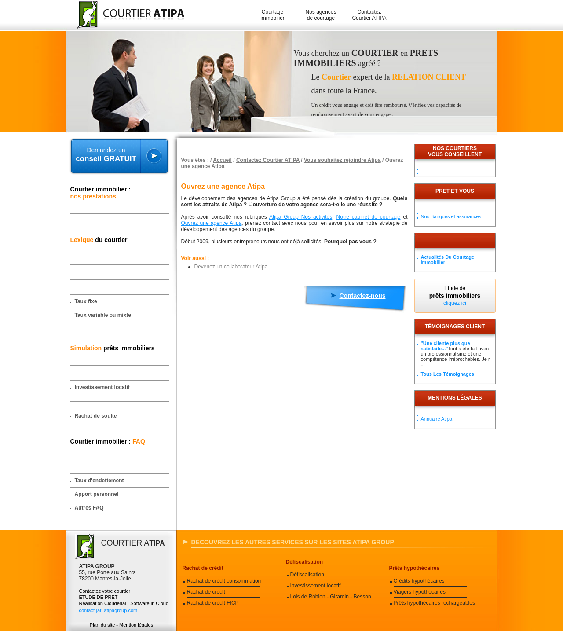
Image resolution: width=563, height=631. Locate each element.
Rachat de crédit (203, 568)
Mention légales (136, 624)
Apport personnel (97, 494)
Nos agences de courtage (320, 15)
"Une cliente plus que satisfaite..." (445, 346)
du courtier (99, 239)
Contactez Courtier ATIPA (369, 15)
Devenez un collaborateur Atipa (231, 267)
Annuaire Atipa (437, 419)
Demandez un (106, 155)
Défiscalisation (304, 562)
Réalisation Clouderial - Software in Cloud (124, 603)
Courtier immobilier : (100, 193)
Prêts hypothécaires (414, 568)
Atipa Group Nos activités (300, 217)
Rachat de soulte (96, 416)
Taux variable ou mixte (103, 315)
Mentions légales (455, 398)
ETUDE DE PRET (98, 597)
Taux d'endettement (99, 480)
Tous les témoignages (447, 374)
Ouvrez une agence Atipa (211, 223)
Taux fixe (86, 301)
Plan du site (102, 624)
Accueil (222, 160)
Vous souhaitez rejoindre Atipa (342, 160)
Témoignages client (455, 326)
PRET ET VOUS (454, 191)
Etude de (455, 295)
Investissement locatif (102, 387)
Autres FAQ (89, 508)
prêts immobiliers (112, 348)
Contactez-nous (363, 295)
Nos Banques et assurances (451, 216)
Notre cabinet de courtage (368, 217)
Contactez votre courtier (105, 591)
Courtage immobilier (272, 15)
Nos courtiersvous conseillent (455, 151)
